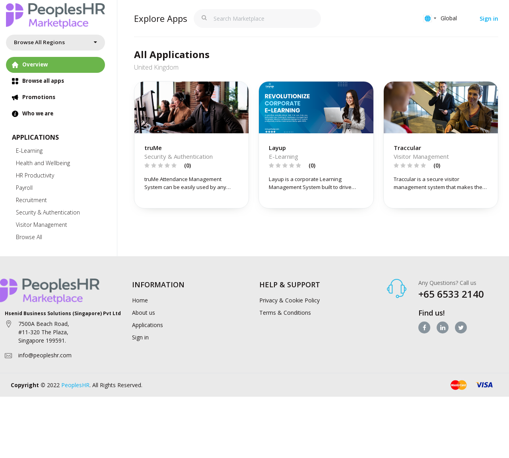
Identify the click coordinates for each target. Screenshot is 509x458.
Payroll (24, 189)
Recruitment (31, 202)
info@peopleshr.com (45, 367)
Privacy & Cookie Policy (289, 312)
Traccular (407, 160)
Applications (147, 337)
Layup (277, 160)
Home (140, 312)
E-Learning (29, 152)
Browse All (29, 239)
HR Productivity (35, 177)
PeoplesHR (75, 397)
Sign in (489, 18)
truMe (153, 160)
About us (143, 325)
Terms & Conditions (285, 325)
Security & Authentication (48, 214)
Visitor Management (41, 226)
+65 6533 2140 (451, 305)
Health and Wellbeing (43, 165)
